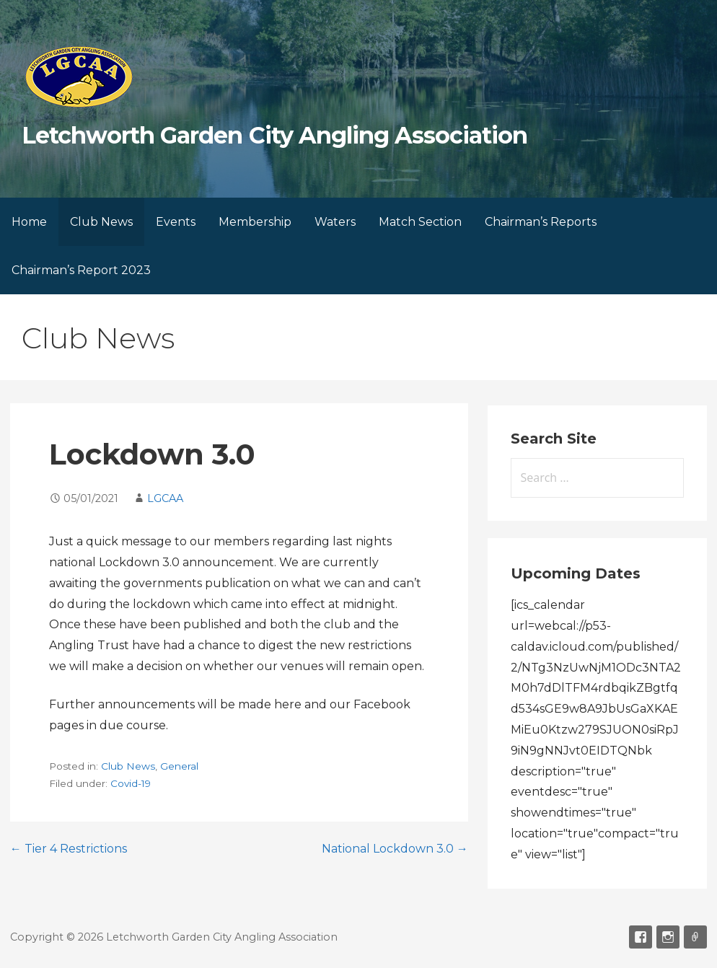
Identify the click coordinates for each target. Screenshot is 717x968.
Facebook (640, 937)
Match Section (420, 222)
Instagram (667, 937)
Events (175, 222)
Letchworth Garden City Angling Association (275, 135)
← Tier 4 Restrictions (68, 848)
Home (29, 222)
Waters (335, 222)
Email (695, 937)
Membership (255, 222)
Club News (101, 222)
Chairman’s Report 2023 (81, 270)
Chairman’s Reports (541, 222)
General (179, 766)
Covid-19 (130, 783)
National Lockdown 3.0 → (395, 848)
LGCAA (165, 498)
